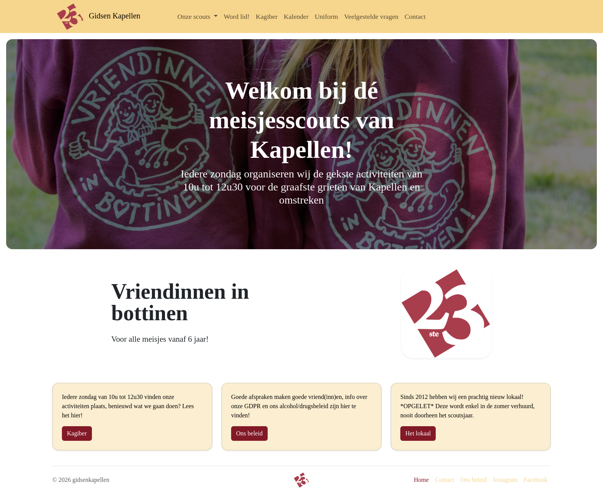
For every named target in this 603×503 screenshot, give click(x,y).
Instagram (505, 480)
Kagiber (267, 16)
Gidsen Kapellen (98, 16)
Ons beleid (249, 433)
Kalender (296, 16)
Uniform (326, 16)
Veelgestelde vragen (371, 16)
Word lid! (237, 16)
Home (421, 480)
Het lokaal (418, 433)
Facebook (536, 480)
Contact (415, 16)
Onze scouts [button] (194, 16)
